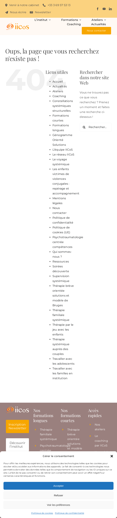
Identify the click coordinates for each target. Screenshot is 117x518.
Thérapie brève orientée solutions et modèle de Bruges (63, 295)
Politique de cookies (42, 513)
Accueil (57, 81)
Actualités (59, 86)
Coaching (59, 96)
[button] (112, 456)
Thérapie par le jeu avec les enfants (63, 329)
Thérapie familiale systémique (60, 315)
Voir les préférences (58, 504)
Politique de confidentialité (69, 513)
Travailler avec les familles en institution (62, 373)
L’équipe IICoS (62, 149)
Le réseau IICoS (63, 154)
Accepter (58, 485)
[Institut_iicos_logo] (17, 24)
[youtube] (104, 8)
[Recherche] (84, 127)
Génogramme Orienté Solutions (62, 139)
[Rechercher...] (96, 127)
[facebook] (97, 8)
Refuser (58, 495)
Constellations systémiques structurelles (62, 105)
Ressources (60, 261)
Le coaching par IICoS (101, 440)
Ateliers (57, 91)
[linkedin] (110, 8)
